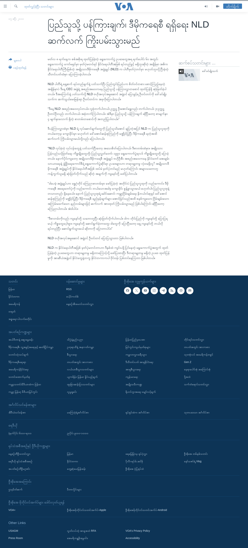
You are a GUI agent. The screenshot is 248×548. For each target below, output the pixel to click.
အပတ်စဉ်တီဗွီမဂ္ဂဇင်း (19, 468)
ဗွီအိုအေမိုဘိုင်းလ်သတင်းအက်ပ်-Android (146, 509)
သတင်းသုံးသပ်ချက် (18, 354)
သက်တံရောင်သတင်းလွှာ (196, 384)
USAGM (13, 530)
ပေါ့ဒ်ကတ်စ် (72, 296)
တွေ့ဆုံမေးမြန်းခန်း (76, 468)
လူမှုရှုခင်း (72, 391)
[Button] (15, 61)
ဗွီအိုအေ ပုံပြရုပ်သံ (135, 468)
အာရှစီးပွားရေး (133, 369)
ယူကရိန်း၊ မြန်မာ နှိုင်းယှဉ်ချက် (82, 376)
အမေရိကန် (14, 303)
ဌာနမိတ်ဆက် (15, 489)
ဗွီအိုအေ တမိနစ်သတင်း (196, 453)
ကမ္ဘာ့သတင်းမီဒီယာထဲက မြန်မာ (24, 384)
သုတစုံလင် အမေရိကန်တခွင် (198, 354)
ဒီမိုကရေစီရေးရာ (17, 362)
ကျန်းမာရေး (132, 376)
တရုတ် (11, 311)
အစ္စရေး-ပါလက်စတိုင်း (20, 318)
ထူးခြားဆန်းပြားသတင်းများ (81, 384)
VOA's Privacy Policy (138, 530)
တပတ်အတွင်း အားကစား (80, 362)
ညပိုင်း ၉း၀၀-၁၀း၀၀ (77, 433)
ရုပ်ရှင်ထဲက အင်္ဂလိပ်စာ (138, 412)
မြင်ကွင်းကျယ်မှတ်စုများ (138, 347)
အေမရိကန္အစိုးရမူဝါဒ (77, 538)
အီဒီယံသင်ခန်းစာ (17, 412)
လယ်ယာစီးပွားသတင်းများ (80, 369)
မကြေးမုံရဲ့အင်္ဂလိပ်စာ (78, 412)
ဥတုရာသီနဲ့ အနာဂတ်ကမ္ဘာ (80, 347)
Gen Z (187, 362)
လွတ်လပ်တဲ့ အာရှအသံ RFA (81, 530)
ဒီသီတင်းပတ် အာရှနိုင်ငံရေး (139, 362)
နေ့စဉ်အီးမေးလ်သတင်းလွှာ (80, 303)
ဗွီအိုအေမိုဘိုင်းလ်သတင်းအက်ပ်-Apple (86, 509)
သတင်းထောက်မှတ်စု (19, 376)
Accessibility (133, 538)
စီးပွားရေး (72, 354)
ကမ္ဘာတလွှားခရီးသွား (136, 354)
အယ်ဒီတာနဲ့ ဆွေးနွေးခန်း (20, 339)
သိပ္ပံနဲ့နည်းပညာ (75, 339)
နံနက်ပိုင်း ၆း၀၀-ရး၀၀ (20, 433)
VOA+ (12, 509)
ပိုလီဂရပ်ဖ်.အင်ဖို (134, 461)
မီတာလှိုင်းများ (74, 489)
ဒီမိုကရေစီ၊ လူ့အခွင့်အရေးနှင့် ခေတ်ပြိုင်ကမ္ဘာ (30, 347)
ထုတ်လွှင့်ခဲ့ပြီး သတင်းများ (39, 6)
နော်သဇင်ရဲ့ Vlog (192, 461)
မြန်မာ (11, 289)
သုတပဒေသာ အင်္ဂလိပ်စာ (197, 412)
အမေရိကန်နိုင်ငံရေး (18, 369)
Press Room (15, 538)
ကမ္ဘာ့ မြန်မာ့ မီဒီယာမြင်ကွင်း (23, 391)
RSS (69, 289)
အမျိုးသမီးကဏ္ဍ (134, 384)
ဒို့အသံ (187, 376)
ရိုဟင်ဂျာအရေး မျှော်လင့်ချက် (141, 391)
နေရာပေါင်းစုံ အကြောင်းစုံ (197, 369)
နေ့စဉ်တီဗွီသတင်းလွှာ (19, 453)
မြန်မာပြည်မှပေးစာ (135, 339)
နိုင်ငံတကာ (14, 296)
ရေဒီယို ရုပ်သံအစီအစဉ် (20, 461)
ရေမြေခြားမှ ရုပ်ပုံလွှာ (136, 453)
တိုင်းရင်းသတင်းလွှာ (194, 339)
